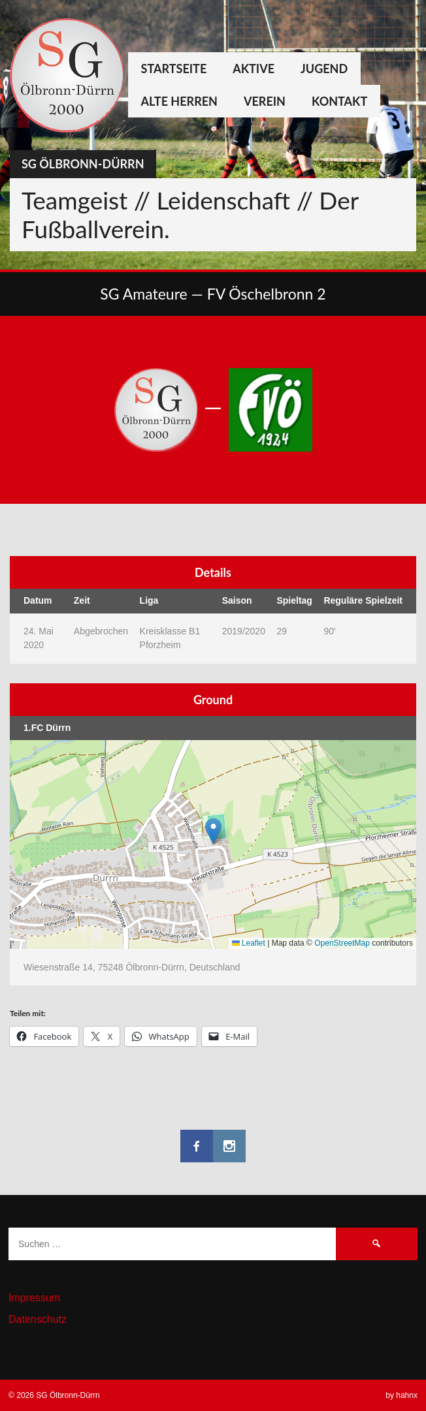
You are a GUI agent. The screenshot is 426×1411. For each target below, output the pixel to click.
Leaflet (248, 943)
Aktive (253, 68)
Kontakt (339, 101)
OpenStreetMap (342, 943)
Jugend (324, 68)
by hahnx (401, 1395)
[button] (213, 831)
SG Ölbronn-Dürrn (83, 164)
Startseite (174, 68)
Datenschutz (37, 1319)
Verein (265, 101)
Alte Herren (179, 101)
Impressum (34, 1297)
